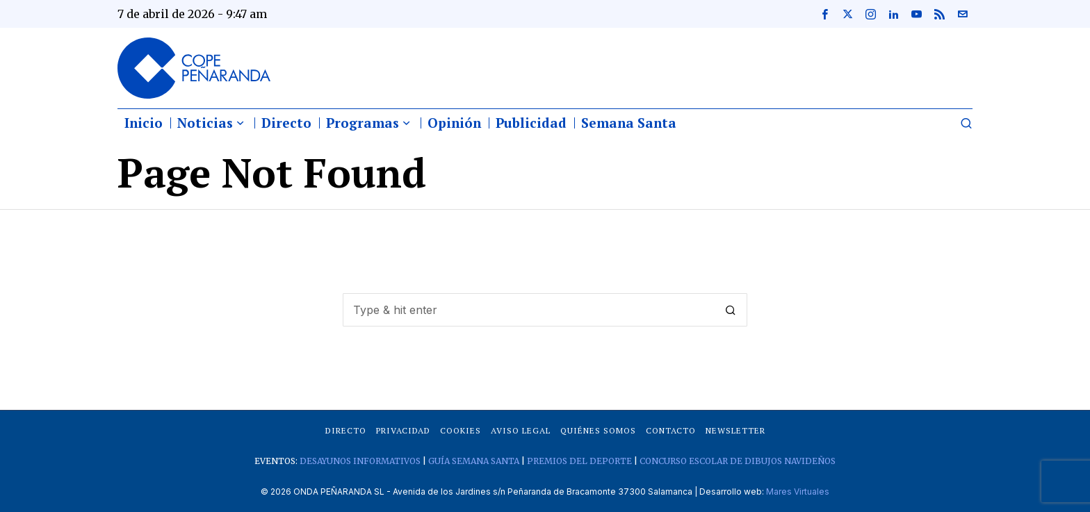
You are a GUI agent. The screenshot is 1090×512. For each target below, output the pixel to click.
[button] (730, 310)
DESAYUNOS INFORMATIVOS (360, 461)
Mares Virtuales (797, 491)
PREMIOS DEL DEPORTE (579, 461)
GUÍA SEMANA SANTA (473, 461)
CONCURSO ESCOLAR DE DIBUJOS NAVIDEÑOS (738, 461)
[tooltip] (824, 13)
